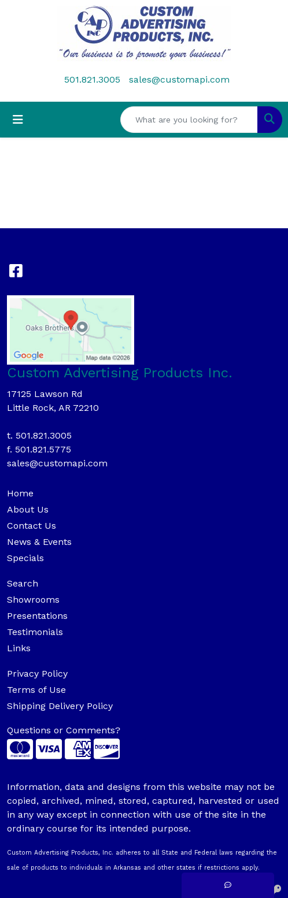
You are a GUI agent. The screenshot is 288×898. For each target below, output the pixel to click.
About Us (28, 509)
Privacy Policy (37, 673)
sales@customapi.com (179, 79)
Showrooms (33, 599)
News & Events (39, 541)
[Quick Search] (189, 119)
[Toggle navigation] (18, 120)
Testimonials (35, 631)
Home (20, 493)
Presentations (37, 615)
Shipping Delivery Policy (60, 705)
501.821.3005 (92, 79)
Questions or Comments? (63, 730)
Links (19, 648)
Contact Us (31, 525)
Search (22, 583)
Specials (25, 557)
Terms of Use (36, 689)
